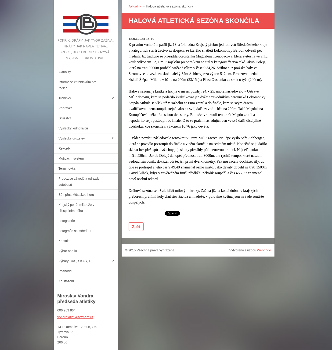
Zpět (136, 227)
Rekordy (64, 148)
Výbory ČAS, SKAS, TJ (75, 261)
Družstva (64, 118)
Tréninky (64, 98)
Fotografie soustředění (74, 231)
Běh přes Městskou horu (76, 194)
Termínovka (66, 168)
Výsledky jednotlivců (73, 128)
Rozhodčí (65, 271)
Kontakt (63, 241)
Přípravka (65, 108)
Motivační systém (71, 158)
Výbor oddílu (67, 251)
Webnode (264, 250)
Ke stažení (66, 281)
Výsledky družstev (71, 138)
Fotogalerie (66, 221)
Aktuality (64, 72)
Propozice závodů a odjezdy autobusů (78, 181)
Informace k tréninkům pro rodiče (77, 85)
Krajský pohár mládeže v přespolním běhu (76, 208)
